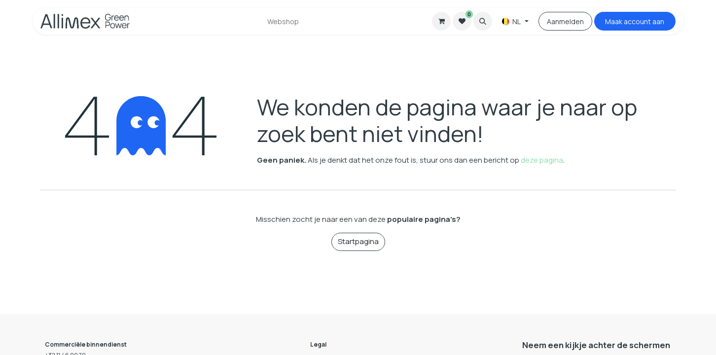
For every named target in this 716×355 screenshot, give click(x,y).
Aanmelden (565, 21)
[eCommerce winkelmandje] (441, 21)
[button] (482, 21)
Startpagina (358, 241)
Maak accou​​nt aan (634, 21)
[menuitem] (283, 21)
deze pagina (542, 160)
